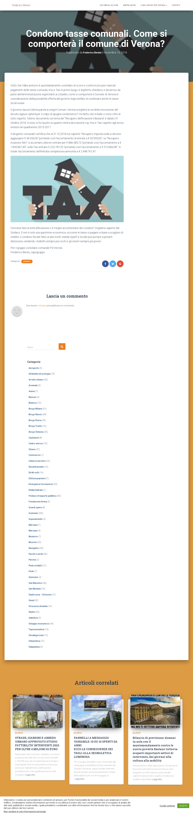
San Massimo (35, 583)
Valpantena (34, 647)
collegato (41, 305)
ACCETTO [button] (183, 806)
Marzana (33, 525)
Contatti (176, 5)
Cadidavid (34, 438)
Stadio (32, 612)
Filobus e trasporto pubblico (43, 496)
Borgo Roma (35, 420)
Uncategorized (36, 635)
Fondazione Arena (38, 501)
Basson (32, 397)
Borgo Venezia (36, 432)
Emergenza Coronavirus (41, 484)
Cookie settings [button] (167, 805)
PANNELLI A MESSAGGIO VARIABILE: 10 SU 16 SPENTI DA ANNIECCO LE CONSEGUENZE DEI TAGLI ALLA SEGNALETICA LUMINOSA (95, 748)
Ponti (31, 571)
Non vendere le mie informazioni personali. (25, 811)
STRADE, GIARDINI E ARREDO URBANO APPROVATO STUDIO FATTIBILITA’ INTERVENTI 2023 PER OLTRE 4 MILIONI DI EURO (37, 745)
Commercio (35, 455)
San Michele (35, 589)
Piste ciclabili (35, 565)
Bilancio (26, 261)
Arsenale (33, 385)
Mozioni (33, 542)
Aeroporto (34, 368)
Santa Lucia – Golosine (40, 594)
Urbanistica (34, 641)
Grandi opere (35, 507)
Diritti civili (34, 472)
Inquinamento (35, 519)
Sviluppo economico (39, 623)
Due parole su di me (109, 5)
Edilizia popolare (37, 478)
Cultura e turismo (37, 461)
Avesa (32, 391)
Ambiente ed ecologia (39, 374)
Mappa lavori (129, 5)
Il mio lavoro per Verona (154, 5)
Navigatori (34, 548)
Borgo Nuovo (35, 414)
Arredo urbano (36, 379)
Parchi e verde (36, 554)
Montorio (33, 536)
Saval (31, 600)
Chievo (32, 449)
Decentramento (36, 467)
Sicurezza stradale (38, 606)
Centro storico (36, 443)
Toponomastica (36, 629)
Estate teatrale (36, 490)
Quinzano (33, 577)
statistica (33, 618)
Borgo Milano (35, 409)
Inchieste (33, 513)
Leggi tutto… (30, 776)
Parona (32, 559)
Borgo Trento (35, 426)
